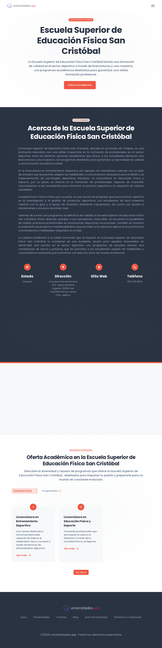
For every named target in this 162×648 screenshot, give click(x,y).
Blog (75, 617)
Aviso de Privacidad (96, 617)
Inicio (24, 617)
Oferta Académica (80, 85)
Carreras (61, 617)
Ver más (81, 572)
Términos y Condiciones (127, 617)
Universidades (41, 617)
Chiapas (27, 281)
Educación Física (24, 491)
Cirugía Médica (52, 491)
